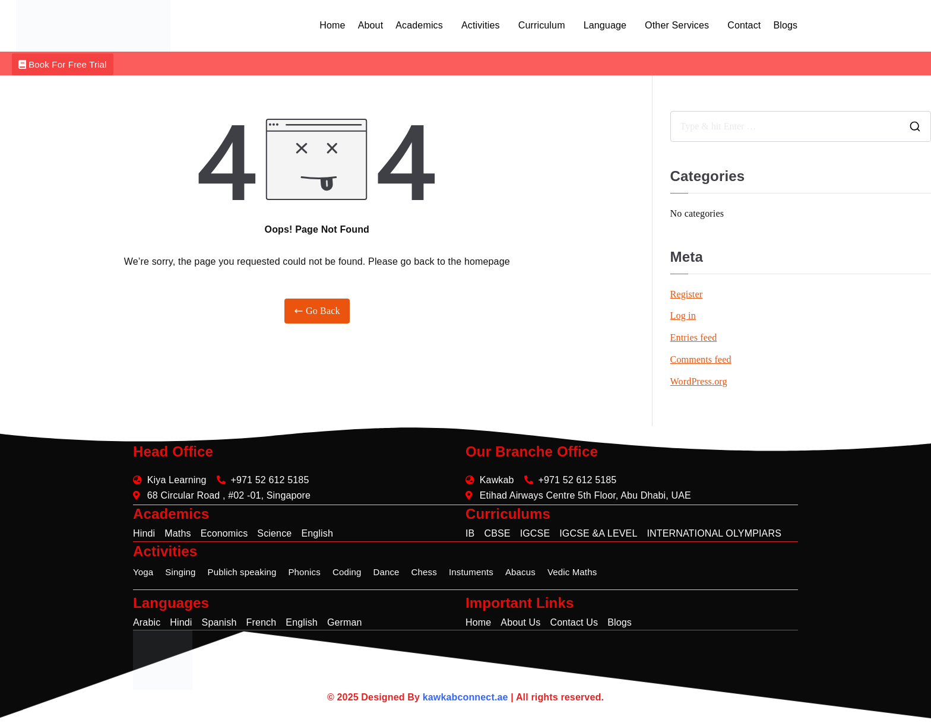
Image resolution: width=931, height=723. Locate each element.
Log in (683, 315)
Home (332, 25)
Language (605, 25)
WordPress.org (698, 381)
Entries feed (693, 337)
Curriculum (541, 25)
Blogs (785, 25)
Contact (744, 25)
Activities (480, 25)
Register (686, 294)
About (371, 25)
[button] (422, 25)
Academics (419, 25)
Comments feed (701, 359)
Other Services (677, 25)
